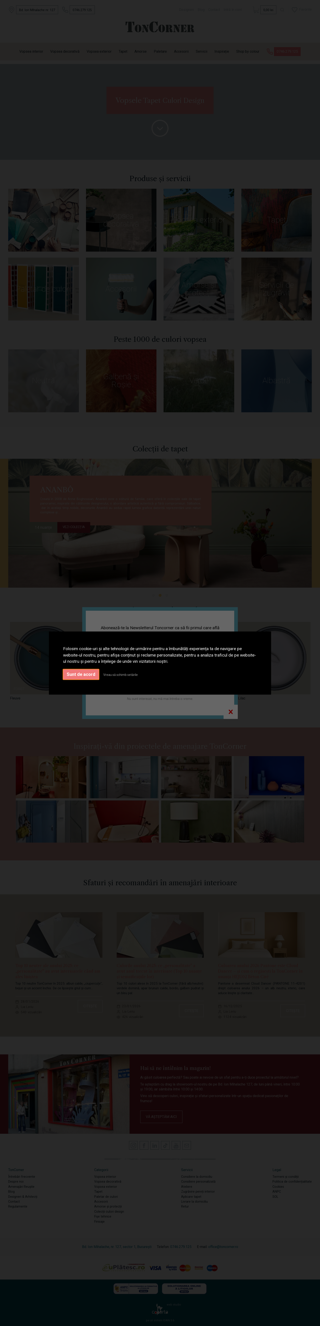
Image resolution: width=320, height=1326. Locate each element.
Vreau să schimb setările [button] (120, 675)
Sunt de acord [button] (81, 674)
